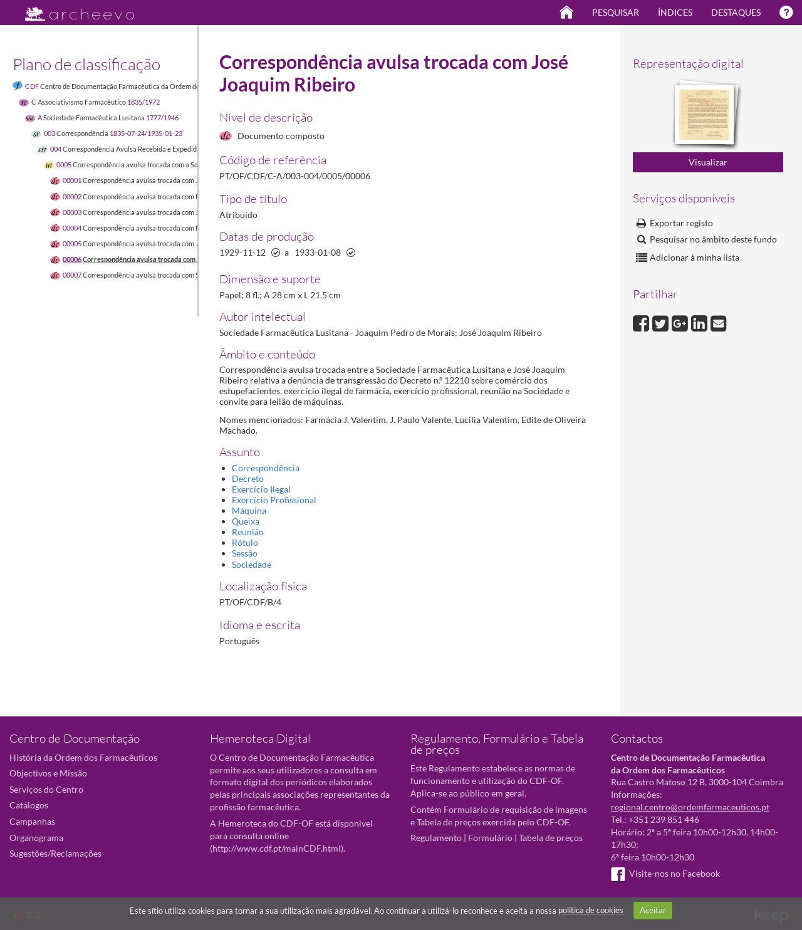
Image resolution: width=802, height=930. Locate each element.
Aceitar (653, 910)
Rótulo (245, 542)
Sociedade (251, 564)
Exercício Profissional (274, 499)
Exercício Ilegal (261, 489)
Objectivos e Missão (48, 773)
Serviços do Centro (46, 789)
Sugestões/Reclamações (55, 853)
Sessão (245, 553)
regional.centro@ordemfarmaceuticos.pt (690, 807)
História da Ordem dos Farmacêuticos (83, 757)
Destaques (736, 12)
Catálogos (28, 805)
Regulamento (436, 837)
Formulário (490, 837)
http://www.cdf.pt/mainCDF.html (276, 848)
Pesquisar (615, 12)
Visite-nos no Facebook (665, 873)
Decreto (248, 478)
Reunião (248, 531)
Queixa (245, 521)
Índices (675, 12)
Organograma (36, 837)
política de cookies (590, 910)
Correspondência (265, 467)
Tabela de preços (551, 837)
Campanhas (32, 821)
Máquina (249, 510)
